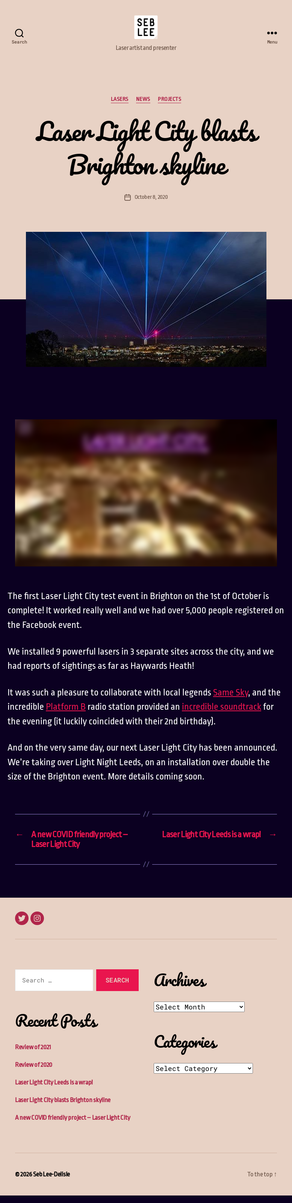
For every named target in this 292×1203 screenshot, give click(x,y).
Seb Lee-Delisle (51, 1181)
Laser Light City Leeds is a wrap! (54, 1089)
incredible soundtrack (221, 714)
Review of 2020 (33, 1072)
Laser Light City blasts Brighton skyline (62, 1107)
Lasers (120, 107)
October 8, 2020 (151, 204)
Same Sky (230, 700)
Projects (169, 107)
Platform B (66, 714)
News (143, 107)
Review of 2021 (33, 1054)
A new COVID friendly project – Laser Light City (72, 1125)
